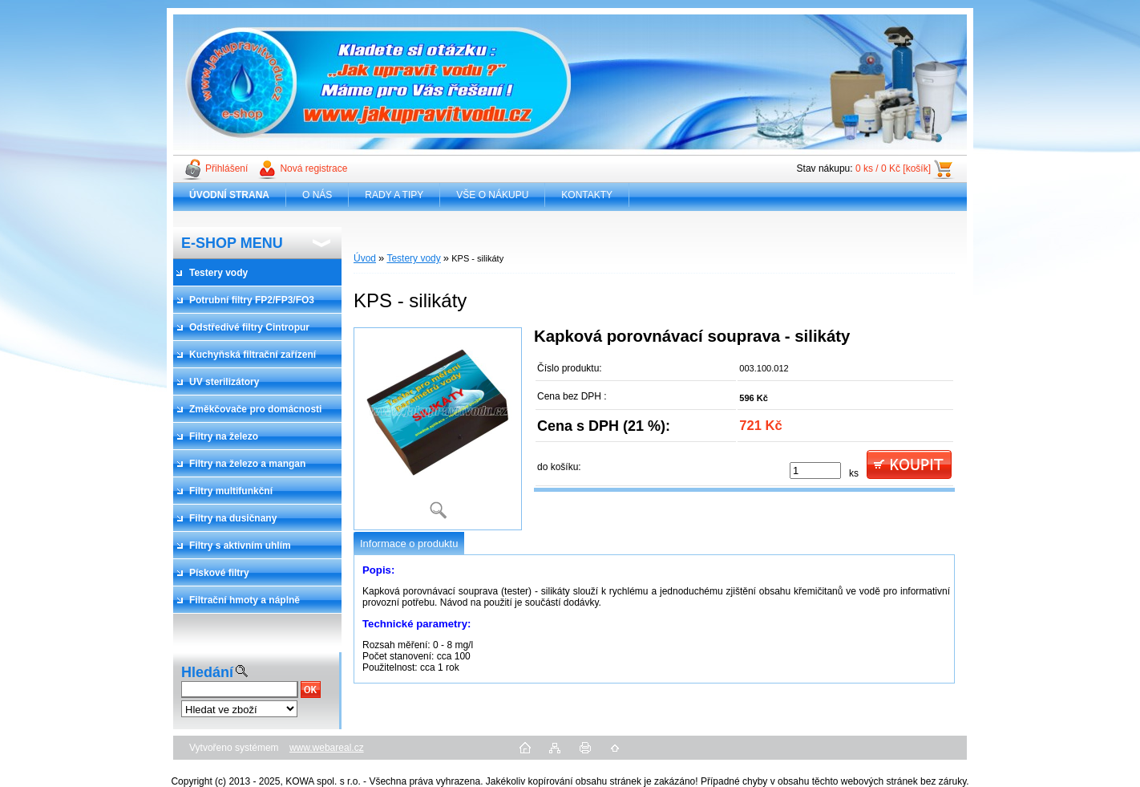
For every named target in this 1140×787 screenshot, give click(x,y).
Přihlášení (226, 168)
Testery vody (413, 258)
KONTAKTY (586, 195)
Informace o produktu (409, 544)
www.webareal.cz (326, 747)
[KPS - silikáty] (437, 428)
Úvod (365, 258)
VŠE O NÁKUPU (492, 195)
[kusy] (815, 470)
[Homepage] (229, 195)
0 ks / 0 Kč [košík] (893, 168)
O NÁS (317, 195)
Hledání (207, 672)
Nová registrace (313, 168)
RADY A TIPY (394, 195)
